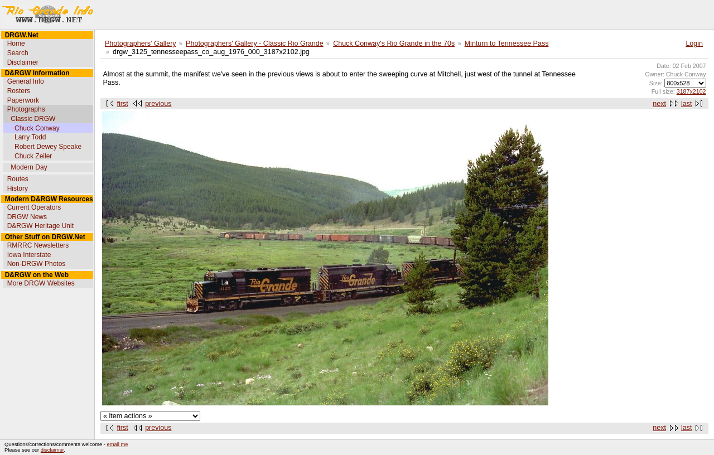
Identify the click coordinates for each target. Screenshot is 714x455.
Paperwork (23, 100)
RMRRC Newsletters (38, 245)
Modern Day (29, 167)
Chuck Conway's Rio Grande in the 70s (394, 43)
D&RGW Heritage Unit (40, 226)
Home (16, 43)
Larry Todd (30, 137)
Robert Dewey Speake (48, 147)
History (17, 188)
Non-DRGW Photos (36, 264)
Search (17, 53)
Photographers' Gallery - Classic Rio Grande (255, 43)
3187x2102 (691, 91)
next (659, 104)
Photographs (26, 109)
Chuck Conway (37, 128)
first (122, 104)
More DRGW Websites (41, 283)
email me (117, 444)
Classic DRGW (33, 119)
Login (694, 43)
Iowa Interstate (29, 255)
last (686, 104)
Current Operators (34, 207)
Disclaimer (22, 62)
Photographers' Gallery (140, 43)
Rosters (18, 91)
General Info (25, 81)
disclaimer (52, 450)
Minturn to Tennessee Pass (507, 43)
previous (158, 104)
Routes (17, 179)
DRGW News (27, 217)
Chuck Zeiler (33, 156)
